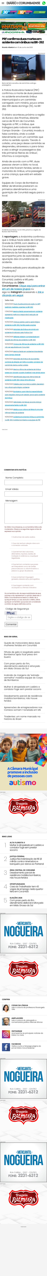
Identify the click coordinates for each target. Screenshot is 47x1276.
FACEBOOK (16, 1044)
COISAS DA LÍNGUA (20, 1005)
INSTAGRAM (17, 1031)
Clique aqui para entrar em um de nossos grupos (23, 287)
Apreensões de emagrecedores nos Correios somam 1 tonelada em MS (23, 708)
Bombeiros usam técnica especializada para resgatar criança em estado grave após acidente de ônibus (25, 394)
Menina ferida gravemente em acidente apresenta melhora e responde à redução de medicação (23, 314)
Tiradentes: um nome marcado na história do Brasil (22, 718)
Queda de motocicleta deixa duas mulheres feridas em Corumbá (22, 644)
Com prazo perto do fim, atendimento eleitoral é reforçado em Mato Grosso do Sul (22, 666)
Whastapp (43, 3)
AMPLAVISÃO (17, 1018)
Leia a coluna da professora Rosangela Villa (28, 1008)
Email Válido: (12, 489)
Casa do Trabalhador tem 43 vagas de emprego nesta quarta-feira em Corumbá (26, 889)
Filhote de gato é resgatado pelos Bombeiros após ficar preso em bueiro (22, 654)
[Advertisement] (23, 448)
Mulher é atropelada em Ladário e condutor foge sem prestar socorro (22, 688)
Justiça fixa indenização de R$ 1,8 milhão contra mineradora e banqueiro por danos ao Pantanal (27, 861)
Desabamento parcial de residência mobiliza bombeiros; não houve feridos (23, 698)
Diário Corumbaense (23, 3)
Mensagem (11, 500)
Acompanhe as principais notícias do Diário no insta (27, 1034)
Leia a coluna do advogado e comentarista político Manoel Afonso (27, 1021)
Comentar (11, 624)
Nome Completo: (14, 477)
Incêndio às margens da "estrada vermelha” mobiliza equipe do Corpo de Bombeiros (23, 678)
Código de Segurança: (17, 608)
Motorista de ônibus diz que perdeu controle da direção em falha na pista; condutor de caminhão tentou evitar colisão (24, 362)
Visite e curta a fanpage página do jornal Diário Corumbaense (26, 1047)
